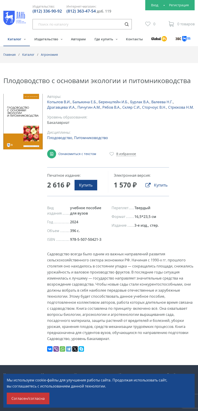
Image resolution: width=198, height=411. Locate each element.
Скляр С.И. (131, 107)
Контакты (134, 39)
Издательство (46, 39)
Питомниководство (91, 137)
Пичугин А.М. (89, 107)
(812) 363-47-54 (81, 11)
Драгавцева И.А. (61, 107)
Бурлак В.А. (140, 101)
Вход (154, 5)
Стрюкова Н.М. (181, 107)
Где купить (104, 39)
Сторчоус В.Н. (154, 107)
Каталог (15, 39)
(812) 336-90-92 (47, 11)
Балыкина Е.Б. (85, 101)
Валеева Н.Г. (162, 101)
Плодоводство (59, 137)
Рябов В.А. (111, 107)
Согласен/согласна (28, 398)
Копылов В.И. (58, 101)
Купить (86, 185)
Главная (9, 54)
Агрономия (49, 54)
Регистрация (179, 5)
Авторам (78, 39)
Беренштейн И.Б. (113, 101)
